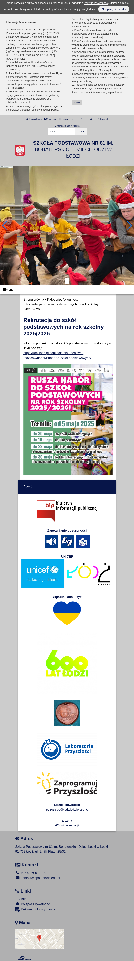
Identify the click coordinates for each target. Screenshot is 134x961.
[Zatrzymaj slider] (67, 281)
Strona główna (34, 119)
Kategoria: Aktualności (63, 299)
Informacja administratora (67, 126)
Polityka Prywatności (33, 904)
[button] (5, 225)
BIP (20, 899)
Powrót (28, 486)
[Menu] (67, 289)
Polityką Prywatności (96, 2)
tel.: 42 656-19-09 (30, 873)
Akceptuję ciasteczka (113, 9)
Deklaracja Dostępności (35, 909)
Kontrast (103, 119)
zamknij (76, 102)
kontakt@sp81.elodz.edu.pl (37, 878)
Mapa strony (50, 119)
